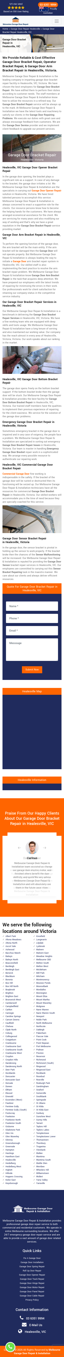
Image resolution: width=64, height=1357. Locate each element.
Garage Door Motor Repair (32, 1287)
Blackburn (10, 976)
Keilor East (10, 1179)
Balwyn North (11, 959)
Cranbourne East (13, 1046)
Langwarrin (41, 939)
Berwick (9, 972)
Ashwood (9, 949)
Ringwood (41, 1066)
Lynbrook (40, 946)
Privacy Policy (32, 1299)
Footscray (10, 1113)
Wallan (39, 1153)
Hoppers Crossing (13, 1176)
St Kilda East (42, 1109)
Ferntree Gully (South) (16, 1109)
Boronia (9, 979)
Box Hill (9, 982)
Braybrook (10, 989)
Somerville (41, 1093)
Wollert (39, 1176)
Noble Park (41, 1019)
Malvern (40, 949)
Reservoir (40, 1056)
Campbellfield (11, 1006)
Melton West (42, 966)
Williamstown (42, 1173)
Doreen (8, 1086)
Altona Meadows (13, 939)
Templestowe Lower (46, 1136)
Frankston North (13, 1119)
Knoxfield (40, 936)
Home (5, 28)
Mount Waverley (43, 1003)
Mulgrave (40, 1006)
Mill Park (40, 972)
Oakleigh (40, 1029)
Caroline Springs (13, 1016)
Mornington (41, 993)
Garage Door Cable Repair (32, 1295)
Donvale (9, 1083)
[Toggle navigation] (56, 21)
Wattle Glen (41, 1163)
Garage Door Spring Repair (32, 1266)
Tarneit (39, 1123)
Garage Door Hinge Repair (32, 1283)
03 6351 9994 (48, 5)
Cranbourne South (13, 1049)
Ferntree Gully (12, 1106)
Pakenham (41, 1033)
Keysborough (11, 1183)
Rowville (40, 1079)
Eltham (8, 1089)
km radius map (32, 731)
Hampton (9, 1149)
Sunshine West (43, 1116)
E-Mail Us (35, 1325)
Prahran (40, 1049)
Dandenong (10, 1063)
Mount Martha (43, 999)
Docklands (10, 1073)
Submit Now (32, 669)
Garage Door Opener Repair (32, 1274)
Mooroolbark (42, 986)
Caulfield (9, 1023)
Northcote (41, 1026)
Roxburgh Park (43, 1083)
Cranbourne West (13, 1053)
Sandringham (42, 1086)
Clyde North (10, 1029)
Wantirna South (43, 1159)
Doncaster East (12, 1079)
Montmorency (42, 979)
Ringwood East (43, 1069)
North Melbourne (44, 1023)
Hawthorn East (12, 1156)
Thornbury (41, 1143)
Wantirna (40, 1156)
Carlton (8, 1009)
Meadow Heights (44, 956)
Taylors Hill (41, 1126)
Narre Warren (42, 1009)
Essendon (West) (13, 1099)
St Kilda (40, 1106)
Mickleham (41, 969)
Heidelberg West (13, 1166)
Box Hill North (11, 986)
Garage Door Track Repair (32, 1279)
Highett (8, 1169)
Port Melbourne (43, 1046)
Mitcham (40, 976)
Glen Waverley (12, 1136)
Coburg (8, 1033)
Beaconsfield (11, 962)
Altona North (11, 942)
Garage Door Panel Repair (32, 1291)
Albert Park (10, 936)
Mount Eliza (41, 996)
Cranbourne (10, 1043)
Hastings (9, 1153)
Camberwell (11, 1003)
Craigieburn (10, 1039)
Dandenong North (13, 1066)
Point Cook (41, 1039)
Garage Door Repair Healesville (25, 28)
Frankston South (13, 1123)
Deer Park (10, 1069)
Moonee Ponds (43, 982)
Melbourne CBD (43, 959)
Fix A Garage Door (32, 1258)
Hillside (8, 1173)
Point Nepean (42, 1043)
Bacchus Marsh (12, 952)
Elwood (8, 1093)
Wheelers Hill (42, 1169)
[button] (22, 848)
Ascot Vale (10, 946)
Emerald (9, 1096)
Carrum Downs (12, 1019)
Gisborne (9, 1126)
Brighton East (11, 996)
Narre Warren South (45, 1013)
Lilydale (39, 942)
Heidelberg (10, 1163)
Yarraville (40, 1183)
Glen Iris (9, 1133)
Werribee (40, 1166)
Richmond (41, 1059)
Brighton (9, 993)
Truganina (41, 1146)
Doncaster (10, 1076)
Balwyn (8, 956)
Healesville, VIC (35, 1332)
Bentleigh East (12, 969)
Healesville (10, 1159)
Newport (40, 1016)
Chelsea (9, 1026)
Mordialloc (41, 989)
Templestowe (42, 1133)
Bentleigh (9, 966)
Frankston (10, 1116)
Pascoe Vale (42, 1036)
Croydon (9, 1056)
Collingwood (11, 1036)
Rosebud (40, 1076)
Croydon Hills (11, 1059)
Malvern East (42, 952)
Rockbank (40, 1073)
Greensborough (12, 1143)
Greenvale (10, 1146)
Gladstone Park (12, 1129)
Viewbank (40, 1149)
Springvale (41, 1099)
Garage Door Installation (32, 1262)
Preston (40, 1053)
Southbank (41, 1096)
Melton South (42, 962)
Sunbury (40, 1113)
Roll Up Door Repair (32, 1270)
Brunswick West (13, 999)
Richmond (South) (45, 1063)
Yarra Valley (42, 1179)
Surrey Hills (41, 1119)
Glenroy (9, 1139)
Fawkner (9, 1103)
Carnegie (9, 1013)
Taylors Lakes (42, 1129)
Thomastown (42, 1139)
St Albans (40, 1103)
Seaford (40, 1089)
